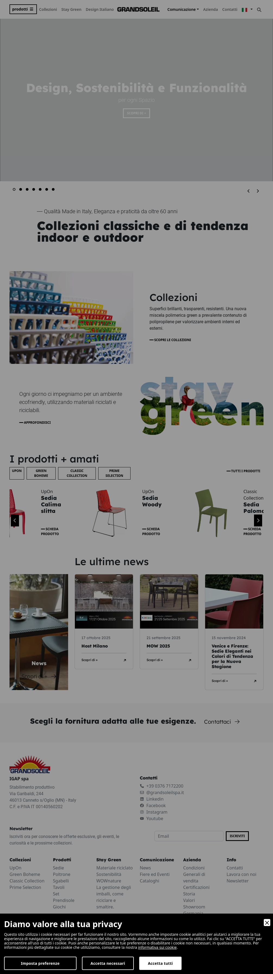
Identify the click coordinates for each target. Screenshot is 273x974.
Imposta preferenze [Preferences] (40, 963)
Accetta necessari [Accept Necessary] (108, 963)
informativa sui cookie (157, 947)
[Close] (267, 922)
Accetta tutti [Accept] (160, 963)
